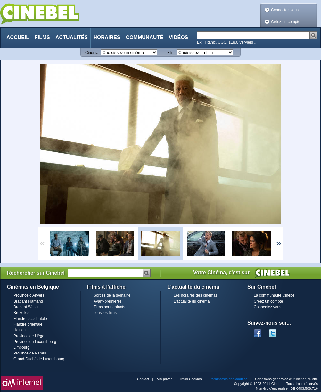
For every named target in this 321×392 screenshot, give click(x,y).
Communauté (144, 37)
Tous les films (105, 313)
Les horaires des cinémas (196, 295)
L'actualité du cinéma (192, 301)
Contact (143, 379)
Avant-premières (108, 301)
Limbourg (21, 347)
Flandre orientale (27, 324)
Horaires (106, 37)
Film (171, 52)
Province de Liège (28, 336)
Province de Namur (29, 353)
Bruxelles (21, 313)
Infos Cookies (191, 379)
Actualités (71, 37)
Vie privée (165, 379)
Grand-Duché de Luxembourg (38, 359)
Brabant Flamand (28, 301)
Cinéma (91, 52)
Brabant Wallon (26, 307)
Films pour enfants (109, 307)
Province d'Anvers (28, 295)
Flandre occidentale (30, 318)
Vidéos (178, 37)
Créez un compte (285, 22)
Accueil (17, 37)
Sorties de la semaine (112, 295)
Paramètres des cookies (228, 379)
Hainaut (20, 330)
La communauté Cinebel (274, 295)
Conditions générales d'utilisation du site (286, 379)
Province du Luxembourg (34, 341)
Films (42, 37)
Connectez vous (285, 10)
